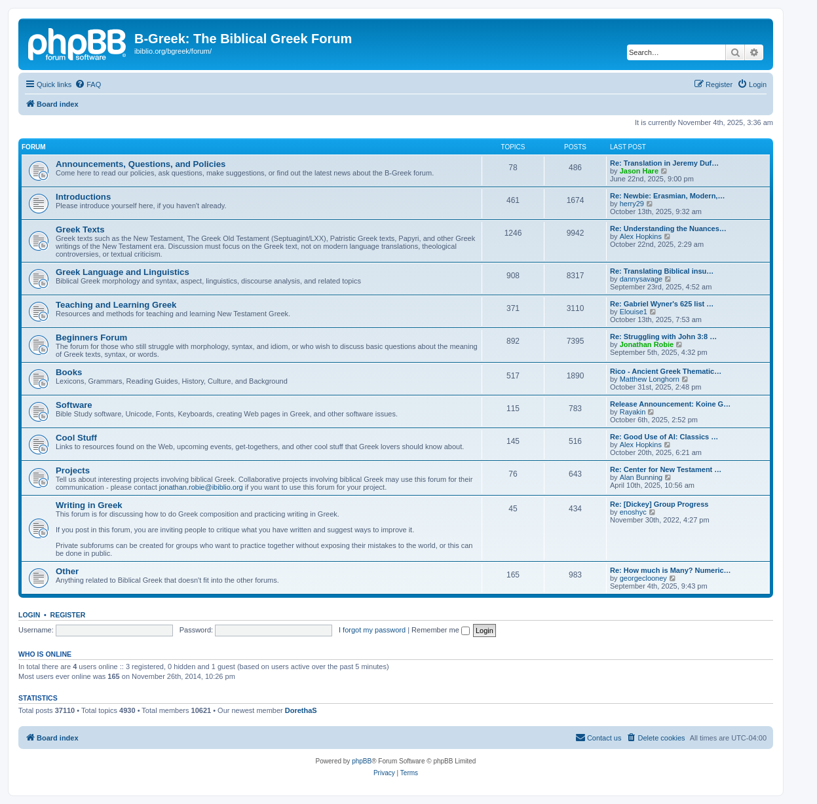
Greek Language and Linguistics (122, 272)
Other (67, 571)
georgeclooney (643, 578)
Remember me (440, 630)
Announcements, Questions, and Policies (140, 164)
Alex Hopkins (641, 236)
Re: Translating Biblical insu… (661, 271)
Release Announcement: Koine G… (670, 404)
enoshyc (633, 512)
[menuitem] (88, 84)
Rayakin (633, 412)
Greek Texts (80, 229)
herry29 (632, 204)
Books (69, 372)
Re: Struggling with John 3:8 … (663, 336)
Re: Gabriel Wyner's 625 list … (661, 304)
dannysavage (641, 279)
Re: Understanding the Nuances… (668, 228)
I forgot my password (372, 630)
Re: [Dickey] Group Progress (659, 504)
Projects (73, 470)
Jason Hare (639, 171)
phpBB (361, 761)
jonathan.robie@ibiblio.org (201, 487)
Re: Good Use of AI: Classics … (664, 437)
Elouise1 (633, 312)
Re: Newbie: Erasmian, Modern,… (667, 196)
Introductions (83, 197)
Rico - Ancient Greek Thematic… (665, 371)
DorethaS (301, 710)
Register (68, 615)
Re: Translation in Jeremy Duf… (664, 163)
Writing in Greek (89, 505)
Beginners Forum (91, 337)
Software (74, 405)
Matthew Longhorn (649, 379)
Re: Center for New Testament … (665, 469)
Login (29, 615)
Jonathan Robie (647, 344)
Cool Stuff (76, 438)
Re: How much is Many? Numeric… (670, 570)
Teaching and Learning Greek (116, 305)
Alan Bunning (641, 477)
